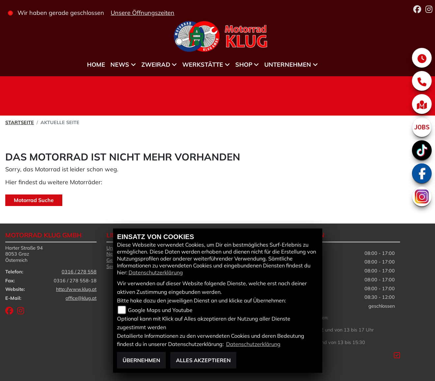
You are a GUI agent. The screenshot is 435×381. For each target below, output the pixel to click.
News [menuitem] (119, 64)
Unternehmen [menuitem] (287, 64)
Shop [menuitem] (243, 64)
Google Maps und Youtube (160, 310)
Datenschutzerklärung (156, 272)
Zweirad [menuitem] (155, 64)
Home (96, 64)
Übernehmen (141, 360)
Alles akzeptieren (203, 360)
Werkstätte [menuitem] (202, 64)
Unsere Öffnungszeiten (142, 13)
